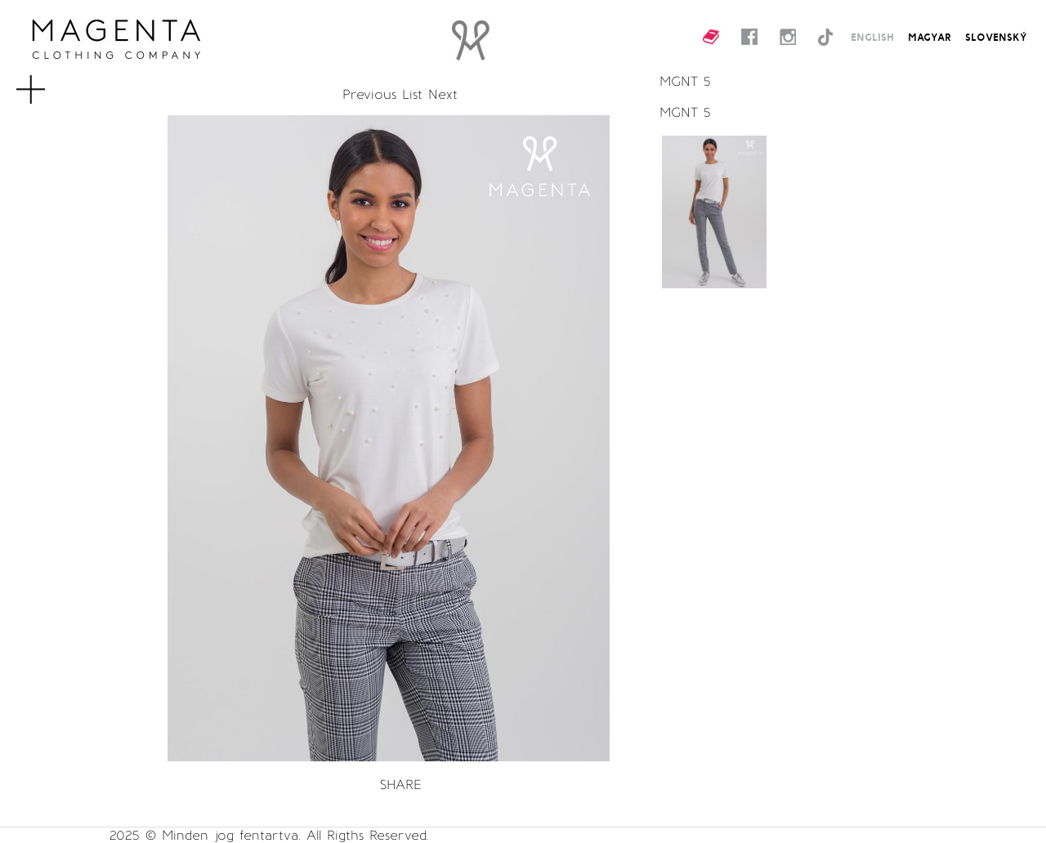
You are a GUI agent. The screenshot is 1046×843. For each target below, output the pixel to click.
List (412, 94)
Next (443, 94)
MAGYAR (929, 36)
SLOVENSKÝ (996, 36)
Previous (369, 94)
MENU (52, 81)
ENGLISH (872, 36)
